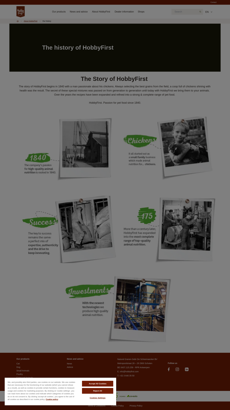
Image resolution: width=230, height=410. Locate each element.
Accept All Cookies (97, 384)
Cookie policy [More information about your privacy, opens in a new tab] (52, 399)
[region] (60, 391)
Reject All (97, 391)
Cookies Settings (98, 398)
